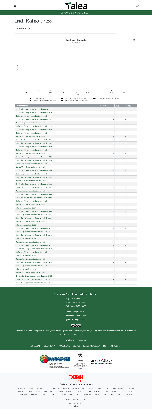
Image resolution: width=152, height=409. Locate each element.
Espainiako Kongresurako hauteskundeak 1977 (34, 109)
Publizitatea (64, 346)
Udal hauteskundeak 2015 (26, 238)
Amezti (56, 389)
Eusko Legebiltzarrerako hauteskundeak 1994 (34, 163)
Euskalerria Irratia (44, 392)
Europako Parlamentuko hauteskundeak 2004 (34, 197)
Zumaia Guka (115, 395)
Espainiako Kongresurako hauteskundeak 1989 (34, 146)
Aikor (31, 389)
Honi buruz (35, 346)
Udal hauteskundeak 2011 (26, 225)
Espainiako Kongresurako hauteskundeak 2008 (34, 211)
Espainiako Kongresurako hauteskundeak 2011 (34, 228)
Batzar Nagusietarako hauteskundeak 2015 (32, 242)
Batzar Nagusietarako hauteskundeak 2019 (32, 259)
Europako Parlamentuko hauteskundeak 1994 (34, 160)
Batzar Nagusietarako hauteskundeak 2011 (32, 221)
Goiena (69, 392)
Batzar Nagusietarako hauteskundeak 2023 (32, 272)
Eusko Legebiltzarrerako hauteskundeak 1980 (34, 116)
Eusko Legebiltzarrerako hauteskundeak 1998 (34, 174)
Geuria (60, 392)
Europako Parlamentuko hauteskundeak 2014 (34, 235)
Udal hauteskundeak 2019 (26, 255)
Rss (104, 346)
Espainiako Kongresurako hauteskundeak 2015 (34, 245)
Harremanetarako (91, 346)
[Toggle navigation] (15, 6)
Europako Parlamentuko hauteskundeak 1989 (34, 143)
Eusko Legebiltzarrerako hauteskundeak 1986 (34, 133)
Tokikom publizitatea (76, 403)
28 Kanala (128, 395)
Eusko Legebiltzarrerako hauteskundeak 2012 (34, 231)
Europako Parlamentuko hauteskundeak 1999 (34, 177)
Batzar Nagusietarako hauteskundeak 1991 (32, 153)
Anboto (65, 389)
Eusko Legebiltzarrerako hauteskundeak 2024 (34, 279)
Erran (30, 392)
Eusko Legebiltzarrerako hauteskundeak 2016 (34, 252)
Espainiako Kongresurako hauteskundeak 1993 (34, 157)
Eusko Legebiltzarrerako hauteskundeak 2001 (34, 187)
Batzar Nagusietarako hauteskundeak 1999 (32, 180)
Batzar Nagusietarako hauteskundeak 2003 (32, 191)
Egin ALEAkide (116, 346)
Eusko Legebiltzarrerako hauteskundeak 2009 (34, 214)
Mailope (34, 395)
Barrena (131, 389)
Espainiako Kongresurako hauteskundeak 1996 (34, 170)
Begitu (21, 392)
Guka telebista (118, 392)
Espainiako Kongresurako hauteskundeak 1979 (34, 112)
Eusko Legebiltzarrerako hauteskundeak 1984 (34, 126)
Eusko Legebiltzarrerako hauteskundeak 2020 (34, 266)
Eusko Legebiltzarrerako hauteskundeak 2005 (34, 201)
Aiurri (39, 389)
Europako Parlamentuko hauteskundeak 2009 (34, 218)
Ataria (91, 389)
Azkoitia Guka (118, 389)
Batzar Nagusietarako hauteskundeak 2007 (32, 204)
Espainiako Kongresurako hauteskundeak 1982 (34, 119)
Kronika (23, 395)
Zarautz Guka (100, 395)
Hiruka (131, 392)
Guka (106, 392)
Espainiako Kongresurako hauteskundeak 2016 (34, 248)
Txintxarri (86, 395)
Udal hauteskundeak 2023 (26, 269)
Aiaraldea (21, 389)
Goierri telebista (83, 392)
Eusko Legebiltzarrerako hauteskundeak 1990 (34, 150)
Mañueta (23, 28)
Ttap (84, 399)
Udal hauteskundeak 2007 (26, 208)
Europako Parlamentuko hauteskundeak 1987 (34, 140)
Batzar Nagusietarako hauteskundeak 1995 (32, 167)
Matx (68, 399)
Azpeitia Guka (103, 389)
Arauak (76, 346)
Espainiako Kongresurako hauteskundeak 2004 (34, 194)
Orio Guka (73, 395)
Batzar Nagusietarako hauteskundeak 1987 (32, 136)
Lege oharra (49, 346)
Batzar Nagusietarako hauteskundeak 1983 (32, 123)
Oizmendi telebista (58, 395)
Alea (48, 389)
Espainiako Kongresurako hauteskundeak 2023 (34, 276)
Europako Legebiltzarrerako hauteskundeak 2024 (35, 283)
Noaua (43, 395)
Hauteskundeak (76, 12)
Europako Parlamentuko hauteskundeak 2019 (34, 262)
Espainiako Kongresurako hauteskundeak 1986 (34, 129)
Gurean (76, 399)
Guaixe (97, 392)
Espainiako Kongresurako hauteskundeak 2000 (34, 184)
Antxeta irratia (78, 389)
